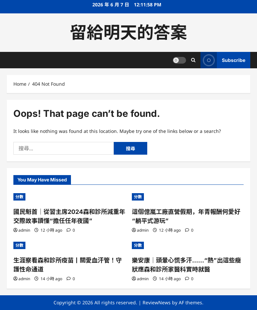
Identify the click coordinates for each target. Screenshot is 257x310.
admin (24, 230)
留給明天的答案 (128, 32)
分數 (19, 197)
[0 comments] (71, 230)
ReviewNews (157, 302)
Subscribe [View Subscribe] (222, 60)
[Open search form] (193, 60)
